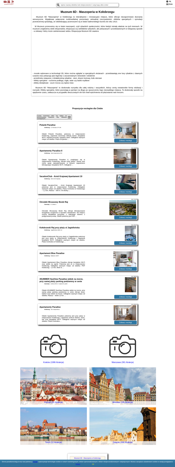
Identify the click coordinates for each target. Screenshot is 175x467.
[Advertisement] (87, 51)
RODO (78, 464)
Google (35, 462)
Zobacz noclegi (125, 140)
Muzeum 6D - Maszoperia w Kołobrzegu (87, 458)
